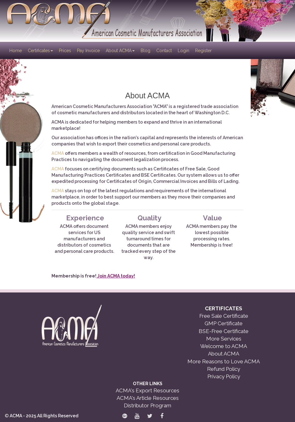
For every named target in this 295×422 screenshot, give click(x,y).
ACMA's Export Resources (147, 390)
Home (16, 50)
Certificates (40, 50)
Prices (65, 50)
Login (183, 50)
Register (203, 50)
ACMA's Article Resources (148, 398)
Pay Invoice (88, 50)
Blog (145, 50)
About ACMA (120, 50)
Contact (164, 50)
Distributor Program (147, 405)
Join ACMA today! (115, 275)
